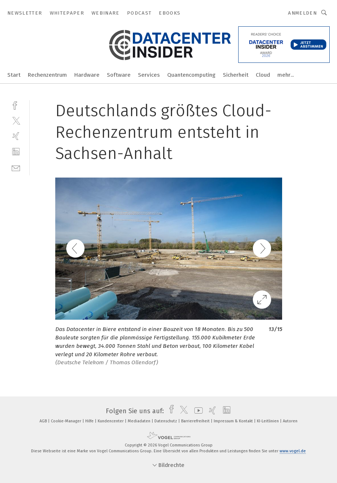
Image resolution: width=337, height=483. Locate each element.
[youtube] (197, 411)
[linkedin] (15, 151)
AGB (44, 421)
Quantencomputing (191, 75)
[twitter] (15, 120)
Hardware (87, 75)
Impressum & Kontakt (234, 421)
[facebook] (15, 104)
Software (119, 75)
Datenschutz (166, 421)
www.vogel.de (293, 451)
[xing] (15, 136)
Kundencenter (111, 421)
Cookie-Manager (66, 421)
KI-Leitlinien (268, 421)
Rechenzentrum (47, 75)
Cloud (263, 75)
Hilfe (90, 421)
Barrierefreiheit (196, 421)
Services (149, 75)
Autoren (290, 421)
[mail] (15, 167)
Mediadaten (139, 421)
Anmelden (302, 13)
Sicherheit (235, 75)
